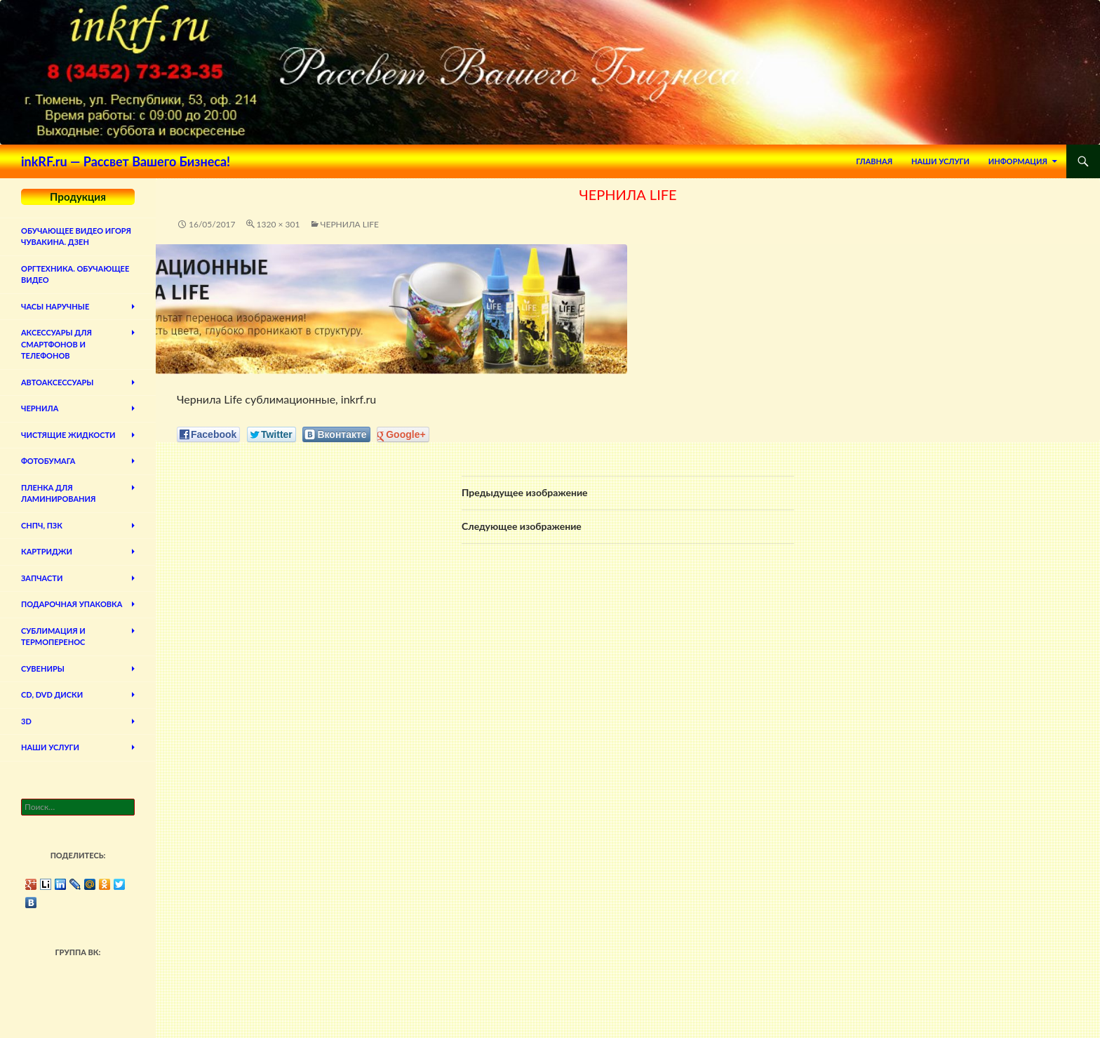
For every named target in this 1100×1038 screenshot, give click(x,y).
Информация (1017, 161)
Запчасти (41, 578)
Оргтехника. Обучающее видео (75, 274)
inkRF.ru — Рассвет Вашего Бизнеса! (125, 161)
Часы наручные (55, 306)
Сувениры (43, 668)
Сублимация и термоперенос (53, 636)
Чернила (39, 408)
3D (26, 721)
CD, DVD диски (52, 694)
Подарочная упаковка (71, 603)
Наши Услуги (940, 161)
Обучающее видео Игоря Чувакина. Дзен (76, 236)
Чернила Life (350, 224)
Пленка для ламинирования (58, 493)
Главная (874, 161)
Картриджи (46, 551)
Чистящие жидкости (68, 434)
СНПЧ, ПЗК (41, 525)
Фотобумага (48, 460)
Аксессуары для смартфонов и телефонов (56, 344)
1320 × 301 (278, 224)
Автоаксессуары (57, 382)
